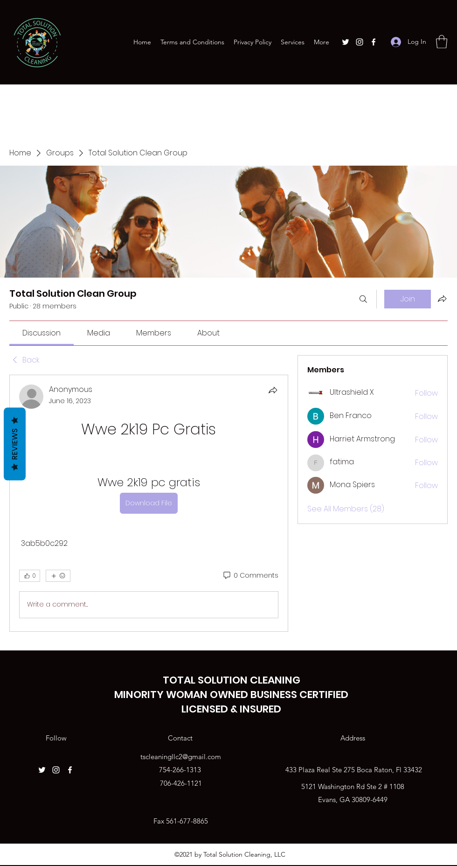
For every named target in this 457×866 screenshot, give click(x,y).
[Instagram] (359, 42)
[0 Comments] (250, 575)
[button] (441, 42)
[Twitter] (345, 42)
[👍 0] (29, 576)
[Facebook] (373, 42)
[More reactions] (58, 576)
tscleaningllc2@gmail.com (180, 756)
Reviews (14, 444)
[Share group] (442, 298)
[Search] (363, 299)
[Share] (272, 390)
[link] (41, 333)
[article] (148, 503)
